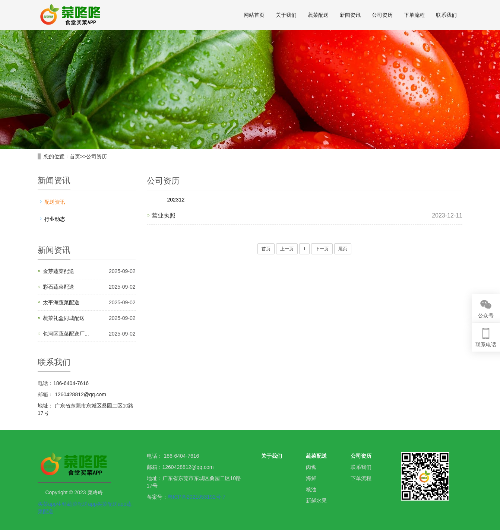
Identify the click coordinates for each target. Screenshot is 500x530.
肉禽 (311, 467)
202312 (176, 200)
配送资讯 (54, 202)
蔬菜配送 (318, 15)
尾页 (342, 248)
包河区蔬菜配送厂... (66, 334)
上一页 (287, 248)
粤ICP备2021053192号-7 (197, 497)
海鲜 (311, 478)
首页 (75, 156)
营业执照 (163, 215)
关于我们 (286, 15)
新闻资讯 (350, 15)
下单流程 (414, 15)
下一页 (322, 248)
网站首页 (254, 15)
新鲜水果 (316, 501)
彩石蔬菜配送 (58, 287)
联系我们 (446, 15)
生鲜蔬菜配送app (76, 504)
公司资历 (382, 15)
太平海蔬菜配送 (61, 302)
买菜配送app (111, 504)
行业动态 (54, 219)
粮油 (311, 489)
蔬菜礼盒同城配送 (64, 318)
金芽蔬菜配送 (58, 271)
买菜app (47, 504)
